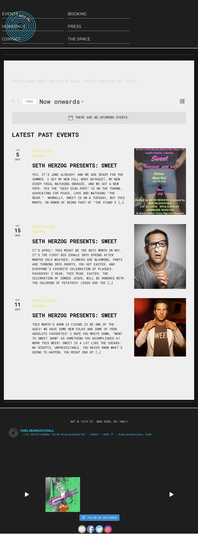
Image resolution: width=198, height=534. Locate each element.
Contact (11, 39)
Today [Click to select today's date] (29, 101)
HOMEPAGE (14, 26)
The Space (79, 39)
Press (74, 26)
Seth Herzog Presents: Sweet (74, 165)
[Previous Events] (13, 101)
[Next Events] (18, 101)
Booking (77, 14)
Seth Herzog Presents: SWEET (74, 241)
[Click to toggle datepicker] (61, 101)
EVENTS (10, 14)
